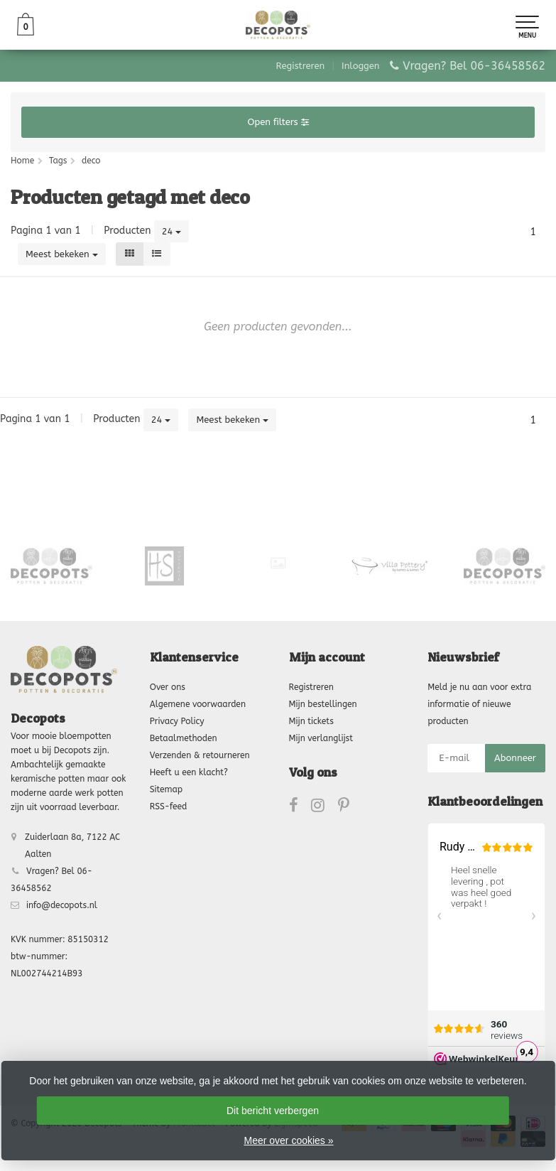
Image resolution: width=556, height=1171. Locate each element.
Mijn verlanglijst (321, 738)
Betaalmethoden (183, 738)
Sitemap (166, 789)
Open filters (277, 122)
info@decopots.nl (61, 905)
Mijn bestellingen (323, 704)
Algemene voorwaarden (198, 704)
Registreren (300, 65)
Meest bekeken (62, 254)
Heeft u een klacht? (189, 772)
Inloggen (360, 65)
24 (172, 231)
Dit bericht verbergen (273, 1110)
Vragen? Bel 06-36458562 (474, 65)
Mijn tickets (311, 721)
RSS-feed (168, 806)
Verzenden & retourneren (200, 755)
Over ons (167, 687)
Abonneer (515, 757)
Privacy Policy (177, 721)
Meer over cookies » (288, 1140)
